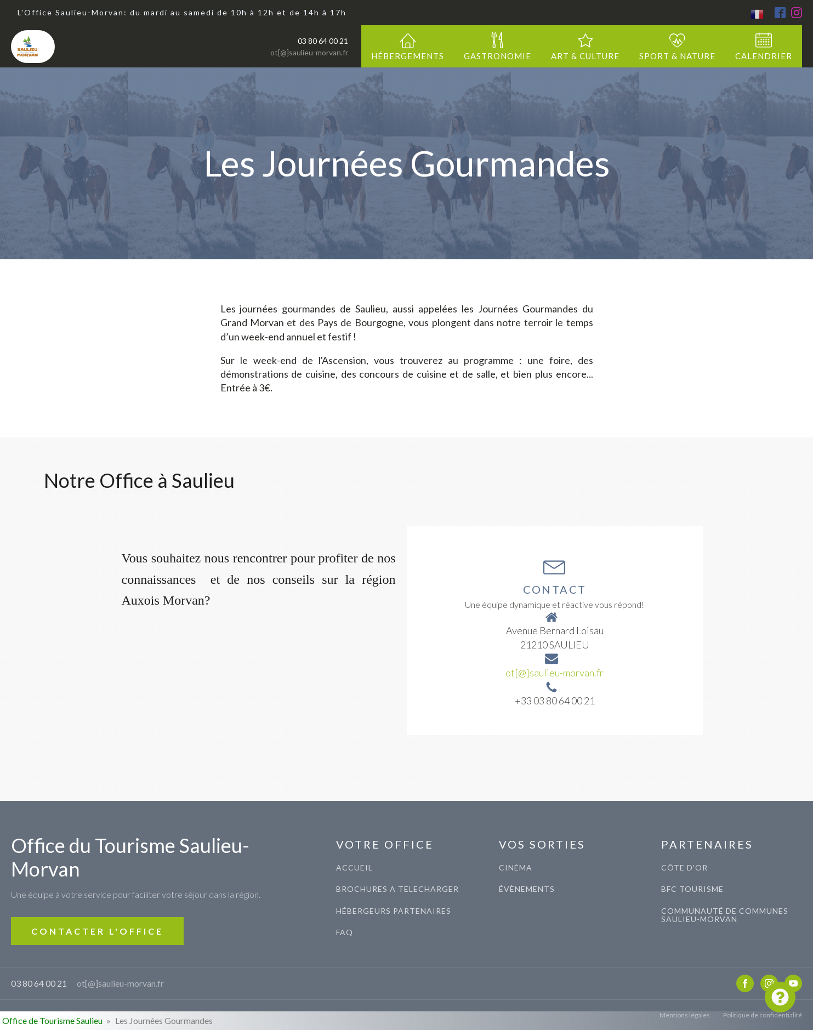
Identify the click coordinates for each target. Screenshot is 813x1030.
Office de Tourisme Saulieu (52, 1020)
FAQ (344, 932)
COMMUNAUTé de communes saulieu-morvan (724, 915)
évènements (527, 889)
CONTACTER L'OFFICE (97, 931)
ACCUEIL (354, 867)
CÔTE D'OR (684, 867)
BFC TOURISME (692, 889)
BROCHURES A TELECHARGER (397, 889)
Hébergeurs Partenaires (393, 911)
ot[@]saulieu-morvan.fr (309, 52)
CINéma (515, 867)
